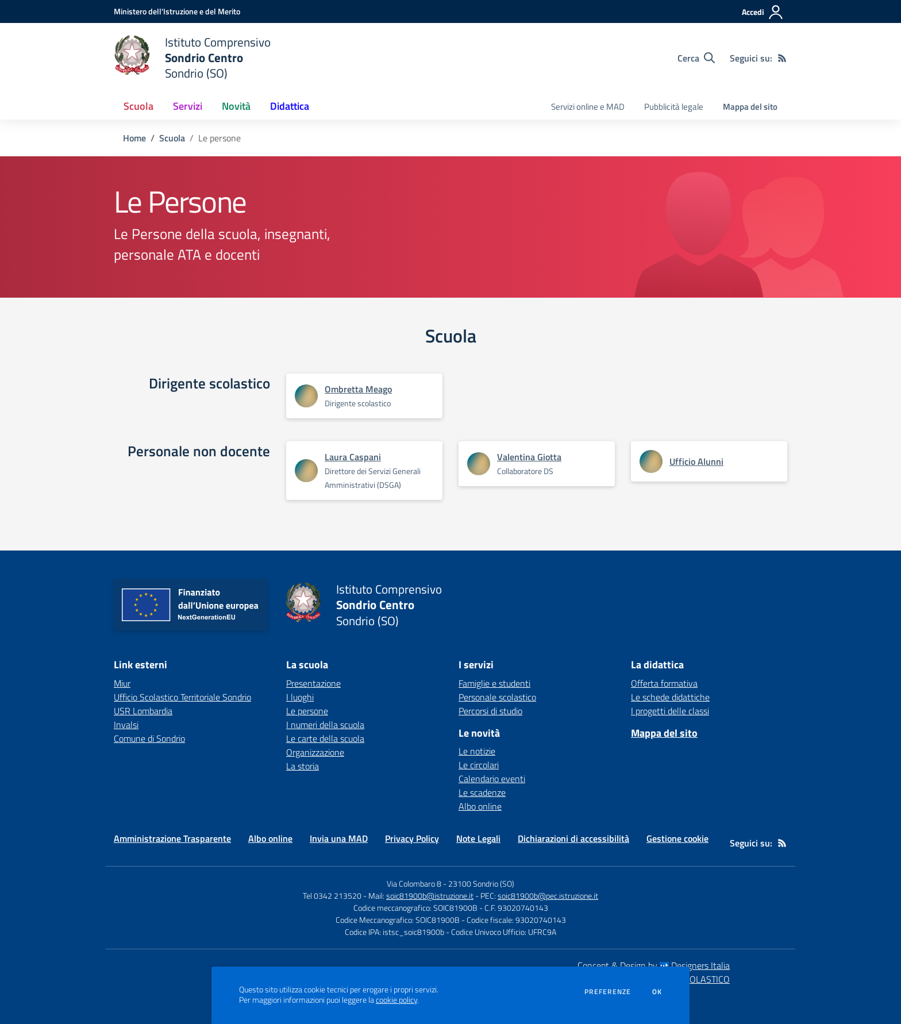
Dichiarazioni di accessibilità (573, 838)
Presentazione (313, 683)
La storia (302, 766)
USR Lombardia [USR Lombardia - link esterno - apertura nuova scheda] (143, 711)
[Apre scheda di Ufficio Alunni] (651, 461)
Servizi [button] (187, 106)
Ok (657, 991)
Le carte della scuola (325, 738)
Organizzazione (315, 752)
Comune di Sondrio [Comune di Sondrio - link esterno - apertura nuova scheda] (149, 738)
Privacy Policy (412, 838)
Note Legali (478, 838)
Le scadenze (482, 792)
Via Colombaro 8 (414, 883)
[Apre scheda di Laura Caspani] (306, 470)
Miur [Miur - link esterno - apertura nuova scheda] (122, 683)
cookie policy (396, 1000)
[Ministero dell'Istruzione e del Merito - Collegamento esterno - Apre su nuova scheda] (177, 11)
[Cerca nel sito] (696, 58)
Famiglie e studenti (494, 683)
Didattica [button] (289, 106)
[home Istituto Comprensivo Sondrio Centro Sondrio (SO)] (192, 57)
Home (134, 138)
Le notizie (477, 751)
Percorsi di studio (490, 711)
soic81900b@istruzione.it (429, 896)
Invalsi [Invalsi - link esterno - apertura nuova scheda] (126, 725)
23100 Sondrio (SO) (481, 883)
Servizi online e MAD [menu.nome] (588, 106)
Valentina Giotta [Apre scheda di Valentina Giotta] (529, 457)
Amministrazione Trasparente (172, 838)
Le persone (307, 711)
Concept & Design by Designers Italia (653, 965)
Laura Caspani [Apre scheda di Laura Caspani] (353, 457)
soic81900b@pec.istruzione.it (548, 896)
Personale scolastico (497, 697)
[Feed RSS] (782, 58)
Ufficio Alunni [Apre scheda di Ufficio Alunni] (696, 461)
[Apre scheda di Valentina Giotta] (478, 463)
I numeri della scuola (325, 725)
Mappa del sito (750, 106)
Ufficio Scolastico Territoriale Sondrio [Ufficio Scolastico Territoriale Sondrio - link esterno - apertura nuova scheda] (182, 697)
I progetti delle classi (670, 711)
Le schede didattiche (670, 697)
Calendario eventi (492, 779)
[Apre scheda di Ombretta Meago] (306, 395)
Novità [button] (236, 106)
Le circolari (479, 765)
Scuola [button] (138, 106)
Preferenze (607, 991)
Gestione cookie (677, 838)
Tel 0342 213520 (332, 896)
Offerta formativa (664, 683)
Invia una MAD (339, 838)
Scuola (172, 138)
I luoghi (300, 697)
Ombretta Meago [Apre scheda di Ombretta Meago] (358, 389)
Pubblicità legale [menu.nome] (673, 106)
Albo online (480, 806)
